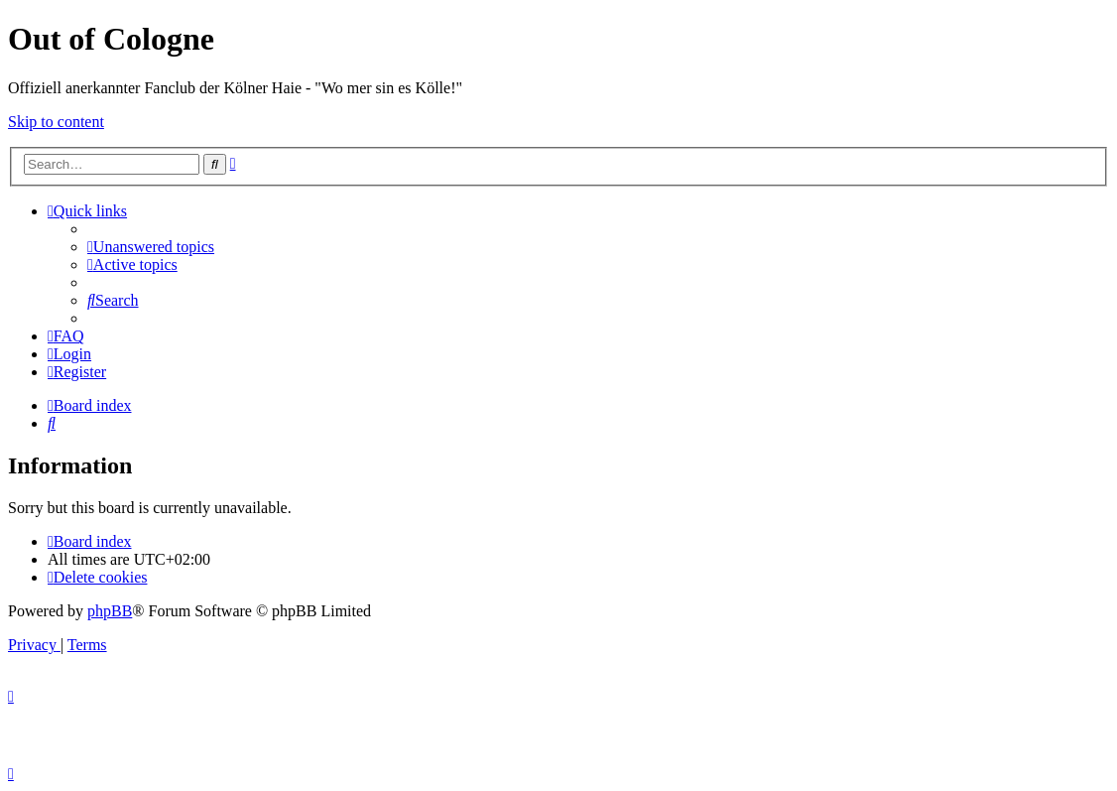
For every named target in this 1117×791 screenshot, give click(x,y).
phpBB (109, 610)
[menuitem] (150, 246)
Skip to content (56, 121)
